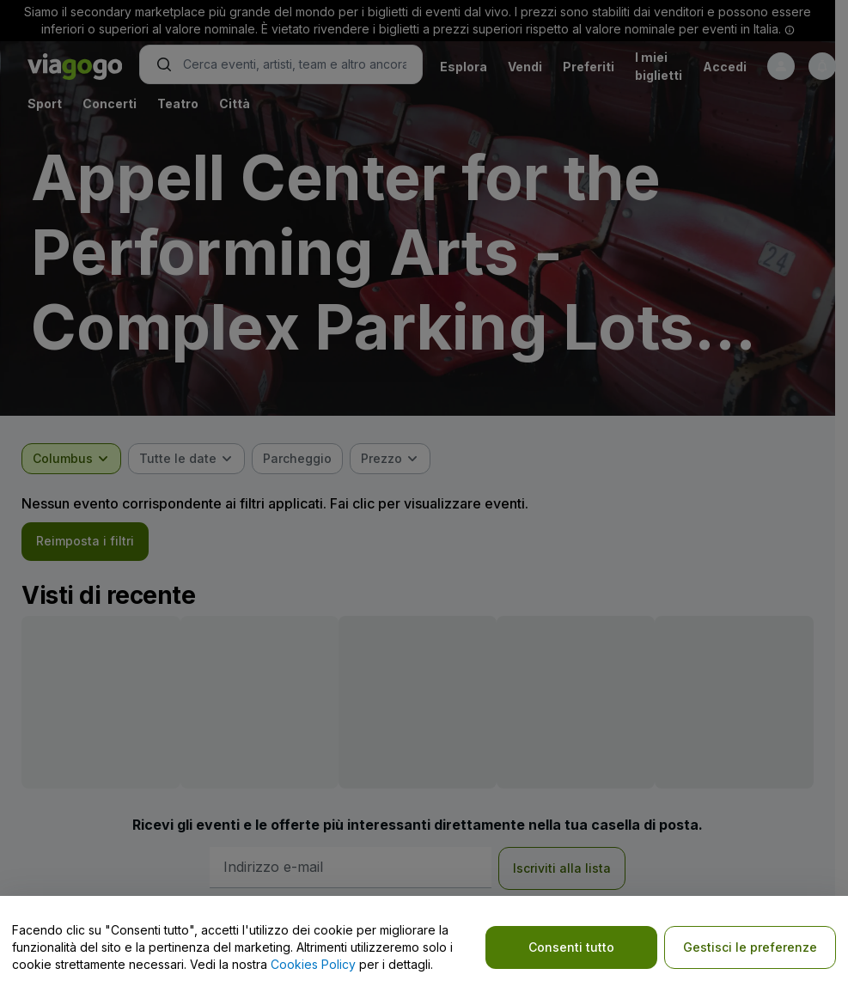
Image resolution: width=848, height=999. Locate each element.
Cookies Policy (313, 964)
